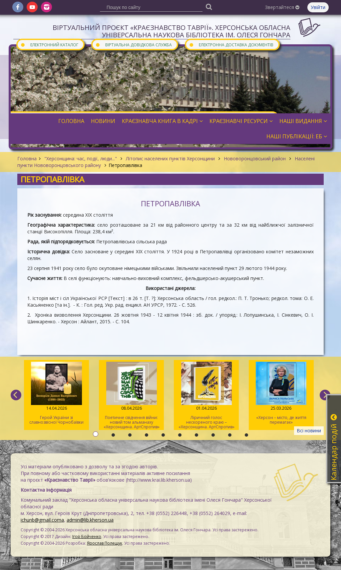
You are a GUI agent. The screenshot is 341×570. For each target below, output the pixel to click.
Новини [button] (103, 121)
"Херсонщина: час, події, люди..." (80, 158)
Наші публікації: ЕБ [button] (296, 136)
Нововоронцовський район (254, 158)
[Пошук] (209, 6)
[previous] (16, 395)
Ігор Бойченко (86, 536)
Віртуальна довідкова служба (133, 44)
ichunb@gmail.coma (42, 520)
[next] (325, 395)
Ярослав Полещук (104, 543)
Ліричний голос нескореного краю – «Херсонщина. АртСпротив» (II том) (206, 396)
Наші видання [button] (303, 121)
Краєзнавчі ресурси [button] (241, 121)
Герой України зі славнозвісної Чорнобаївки (56, 393)
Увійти (318, 7)
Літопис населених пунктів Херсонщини (170, 158)
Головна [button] (71, 121)
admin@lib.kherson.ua (90, 520)
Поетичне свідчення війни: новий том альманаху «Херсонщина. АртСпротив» (131, 396)
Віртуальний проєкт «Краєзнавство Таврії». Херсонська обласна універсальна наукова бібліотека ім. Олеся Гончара (171, 31)
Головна (27, 158)
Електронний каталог (49, 44)
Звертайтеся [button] (282, 7)
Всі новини (309, 430)
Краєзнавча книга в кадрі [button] (162, 121)
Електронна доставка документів (231, 44)
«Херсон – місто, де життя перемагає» (281, 393)
